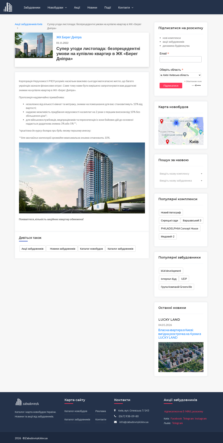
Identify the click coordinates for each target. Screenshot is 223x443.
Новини (92, 7)
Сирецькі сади (169, 220)
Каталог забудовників (120, 248)
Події (107, 7)
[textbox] (180, 173)
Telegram (188, 418)
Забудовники (32, 7)
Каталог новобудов (91, 248)
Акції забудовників (33, 248)
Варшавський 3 (192, 220)
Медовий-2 (168, 236)
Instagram (201, 418)
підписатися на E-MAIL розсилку (183, 411)
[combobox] (180, 173)
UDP (184, 278)
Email (164, 54)
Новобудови (56, 7)
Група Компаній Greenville (176, 286)
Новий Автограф (171, 212)
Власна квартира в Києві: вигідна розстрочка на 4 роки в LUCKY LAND (179, 333)
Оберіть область (171, 70)
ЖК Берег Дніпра (69, 37)
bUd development (171, 270)
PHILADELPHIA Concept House (179, 228)
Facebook (176, 418)
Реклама (100, 411)
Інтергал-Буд (168, 278)
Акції (77, 7)
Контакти (124, 7)
